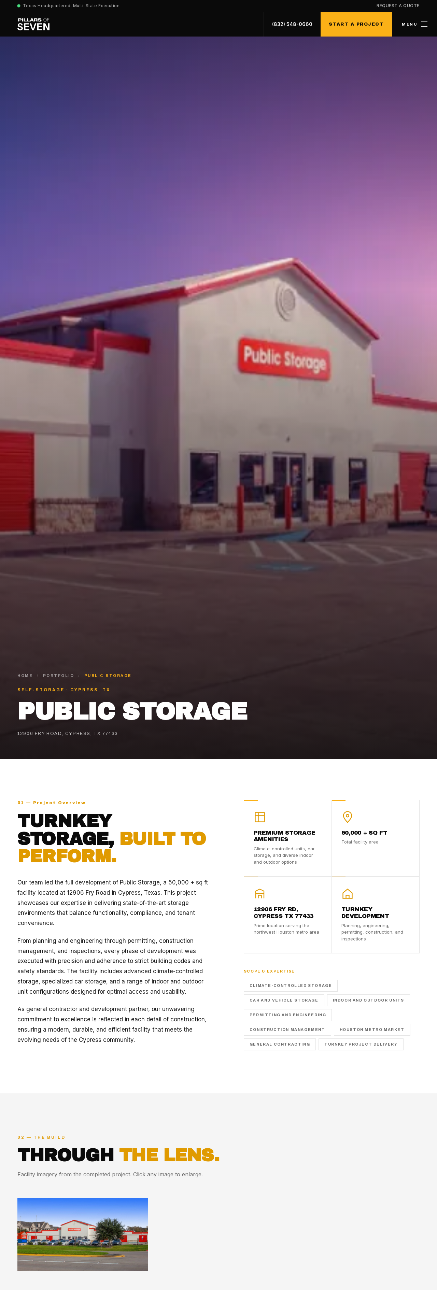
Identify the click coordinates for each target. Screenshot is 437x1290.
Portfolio (58, 676)
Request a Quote (398, 5)
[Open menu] (414, 24)
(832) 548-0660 (292, 24)
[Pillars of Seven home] (33, 24)
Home (25, 676)
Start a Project (356, 24)
